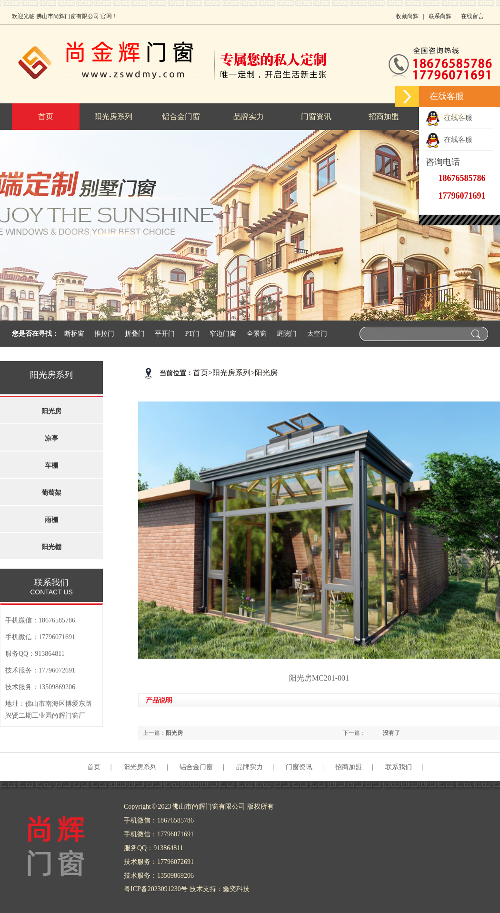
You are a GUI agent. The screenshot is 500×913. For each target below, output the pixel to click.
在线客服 (449, 139)
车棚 (51, 465)
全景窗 (257, 333)
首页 (93, 767)
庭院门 (287, 333)
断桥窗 (74, 333)
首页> (202, 373)
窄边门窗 (223, 333)
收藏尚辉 (407, 16)
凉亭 (51, 438)
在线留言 (472, 16)
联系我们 (398, 767)
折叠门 (135, 333)
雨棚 (51, 519)
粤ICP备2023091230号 (156, 889)
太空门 (317, 333)
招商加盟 (348, 767)
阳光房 (266, 373)
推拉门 (104, 333)
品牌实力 (249, 767)
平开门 (165, 333)
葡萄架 (51, 492)
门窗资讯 (299, 767)
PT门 (192, 333)
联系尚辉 (440, 16)
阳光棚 (51, 547)
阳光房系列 (231, 373)
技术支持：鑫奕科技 (220, 889)
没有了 (391, 733)
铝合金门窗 (196, 767)
